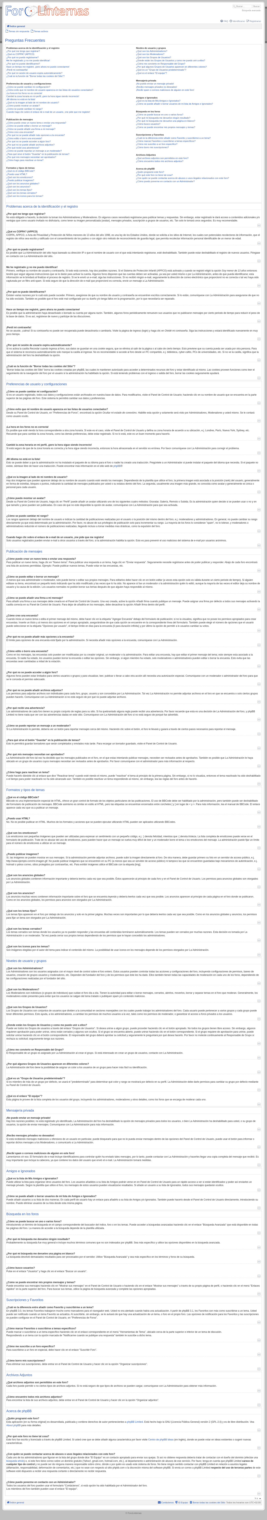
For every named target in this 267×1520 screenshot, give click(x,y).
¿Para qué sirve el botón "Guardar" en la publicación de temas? (37, 154)
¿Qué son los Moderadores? (150, 54)
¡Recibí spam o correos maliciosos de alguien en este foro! (165, 90)
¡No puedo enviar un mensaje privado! (155, 83)
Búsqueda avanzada (251, 10)
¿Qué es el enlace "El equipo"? (151, 73)
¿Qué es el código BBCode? (20, 171)
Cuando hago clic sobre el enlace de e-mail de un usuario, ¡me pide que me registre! (48, 112)
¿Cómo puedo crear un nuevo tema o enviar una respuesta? (36, 122)
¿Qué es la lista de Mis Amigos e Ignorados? (158, 101)
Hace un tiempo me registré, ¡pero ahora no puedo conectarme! (37, 67)
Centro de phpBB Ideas (161, 1439)
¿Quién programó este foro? (150, 172)
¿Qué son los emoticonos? (19, 177)
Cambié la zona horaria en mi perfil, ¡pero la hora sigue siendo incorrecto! (42, 96)
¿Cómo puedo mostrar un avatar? (23, 105)
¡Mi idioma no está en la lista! (20, 99)
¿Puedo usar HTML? (16, 174)
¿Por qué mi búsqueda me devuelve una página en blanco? (165, 121)
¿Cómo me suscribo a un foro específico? (157, 144)
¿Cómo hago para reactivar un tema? (24, 160)
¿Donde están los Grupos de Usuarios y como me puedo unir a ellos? (170, 60)
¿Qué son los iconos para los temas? (24, 196)
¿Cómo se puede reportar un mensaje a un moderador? (34, 151)
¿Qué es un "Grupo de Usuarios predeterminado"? (161, 70)
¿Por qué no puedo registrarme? (22, 57)
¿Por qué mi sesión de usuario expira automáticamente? (34, 73)
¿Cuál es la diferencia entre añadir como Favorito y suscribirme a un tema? (173, 138)
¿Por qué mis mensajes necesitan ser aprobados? (31, 157)
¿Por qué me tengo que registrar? (23, 51)
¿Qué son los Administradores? (151, 51)
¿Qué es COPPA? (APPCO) (20, 54)
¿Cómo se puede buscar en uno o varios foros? (159, 114)
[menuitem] (224, 21)
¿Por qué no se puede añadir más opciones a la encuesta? (35, 135)
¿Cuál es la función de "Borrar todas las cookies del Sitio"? (35, 76)
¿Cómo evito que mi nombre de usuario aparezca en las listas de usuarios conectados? (49, 90)
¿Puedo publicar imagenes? (20, 180)
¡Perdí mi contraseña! (17, 70)
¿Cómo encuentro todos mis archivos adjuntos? (159, 161)
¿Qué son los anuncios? (18, 186)
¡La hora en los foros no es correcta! (24, 93)
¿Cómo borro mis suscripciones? (152, 147)
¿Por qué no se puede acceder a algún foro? (28, 141)
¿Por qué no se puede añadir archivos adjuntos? (30, 144)
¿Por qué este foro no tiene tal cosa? (154, 175)
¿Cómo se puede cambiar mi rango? (24, 109)
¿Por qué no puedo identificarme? (23, 63)
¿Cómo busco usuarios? (148, 124)
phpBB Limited (135, 1421)
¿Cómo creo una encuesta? (20, 132)
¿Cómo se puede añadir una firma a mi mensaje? (30, 129)
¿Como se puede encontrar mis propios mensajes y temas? (165, 127)
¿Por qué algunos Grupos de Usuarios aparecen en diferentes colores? (171, 67)
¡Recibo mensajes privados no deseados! (156, 87)
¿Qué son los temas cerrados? (21, 193)
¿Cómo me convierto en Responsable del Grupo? (160, 63)
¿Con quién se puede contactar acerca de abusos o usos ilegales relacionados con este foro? (182, 178)
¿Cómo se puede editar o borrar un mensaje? (29, 126)
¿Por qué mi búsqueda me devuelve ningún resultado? (163, 118)
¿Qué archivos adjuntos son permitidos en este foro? (162, 158)
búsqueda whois (15, 1461)
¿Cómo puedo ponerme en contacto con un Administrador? (165, 181)
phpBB (117, 466)
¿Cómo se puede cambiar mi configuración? (28, 87)
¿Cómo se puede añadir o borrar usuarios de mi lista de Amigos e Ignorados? (174, 104)
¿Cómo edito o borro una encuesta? (24, 138)
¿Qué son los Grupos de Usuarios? (153, 57)
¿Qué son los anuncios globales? (22, 183)
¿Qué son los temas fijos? (19, 190)
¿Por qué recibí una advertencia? (22, 148)
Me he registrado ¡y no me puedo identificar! (28, 60)
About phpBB (13, 1425)
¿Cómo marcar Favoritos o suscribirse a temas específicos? (166, 141)
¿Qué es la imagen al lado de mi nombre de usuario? (32, 102)
